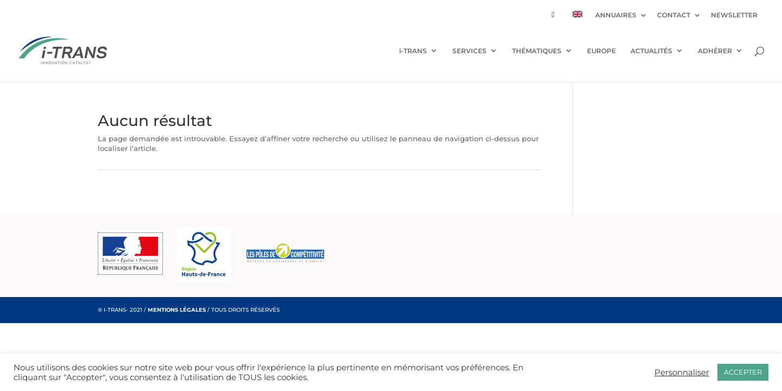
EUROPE (601, 51)
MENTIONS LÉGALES (177, 309)
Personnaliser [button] (681, 372)
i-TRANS (413, 51)
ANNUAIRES (615, 15)
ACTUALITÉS (651, 51)
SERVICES (469, 51)
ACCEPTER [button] (743, 372)
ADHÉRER (715, 51)
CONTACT (673, 15)
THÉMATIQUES (537, 51)
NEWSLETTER (734, 15)
